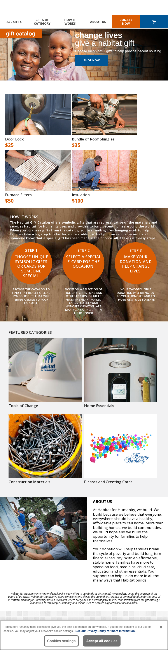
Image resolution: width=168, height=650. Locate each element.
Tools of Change (23, 406)
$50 (9, 201)
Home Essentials (99, 406)
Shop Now (92, 60)
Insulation (81, 195)
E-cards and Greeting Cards (108, 482)
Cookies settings (61, 641)
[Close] (161, 627)
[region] (84, 635)
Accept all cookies (101, 641)
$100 (77, 201)
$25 (9, 145)
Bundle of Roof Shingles (93, 139)
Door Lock (14, 139)
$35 (76, 145)
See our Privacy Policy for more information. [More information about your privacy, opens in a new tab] (105, 631)
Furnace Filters (18, 195)
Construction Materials (29, 482)
